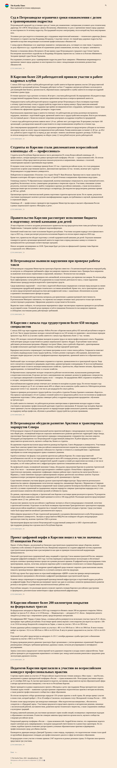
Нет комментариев (16, 68)
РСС (41, 758)
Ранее (12, 752)
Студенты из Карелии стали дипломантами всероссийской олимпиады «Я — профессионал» (54, 149)
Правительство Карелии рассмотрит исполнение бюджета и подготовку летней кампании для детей (54, 219)
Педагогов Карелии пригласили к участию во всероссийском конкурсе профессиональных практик (56, 670)
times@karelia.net (33, 758)
